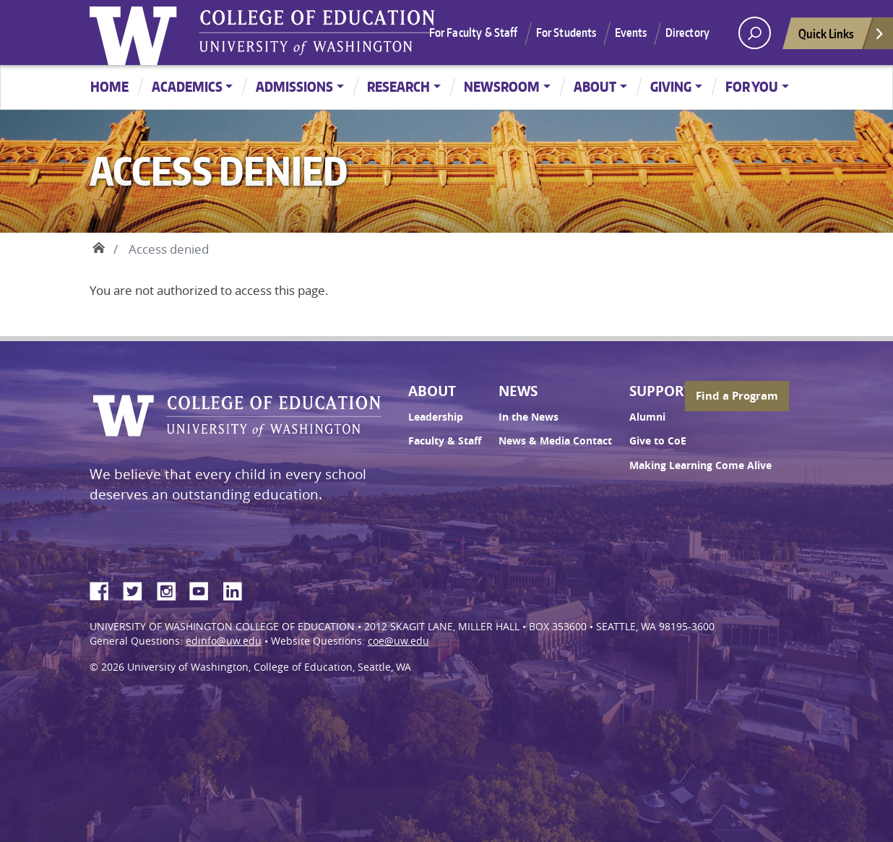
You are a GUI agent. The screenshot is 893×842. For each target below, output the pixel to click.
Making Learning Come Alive (700, 465)
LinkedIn (238, 589)
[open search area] (754, 33)
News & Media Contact (555, 441)
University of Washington (137, 32)
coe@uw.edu (398, 641)
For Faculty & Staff (473, 32)
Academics (187, 86)
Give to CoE (657, 441)
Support (660, 391)
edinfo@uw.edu (224, 641)
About (595, 86)
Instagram (171, 589)
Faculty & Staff (444, 441)
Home (109, 86)
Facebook (105, 589)
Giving (670, 86)
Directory (687, 32)
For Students (566, 32)
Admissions (294, 86)
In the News (528, 417)
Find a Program (737, 395)
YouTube (204, 589)
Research (398, 86)
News (518, 391)
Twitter (138, 589)
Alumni (647, 417)
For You (751, 86)
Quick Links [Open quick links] (841, 37)
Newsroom (502, 86)
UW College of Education (317, 32)
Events (631, 32)
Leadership (435, 417)
